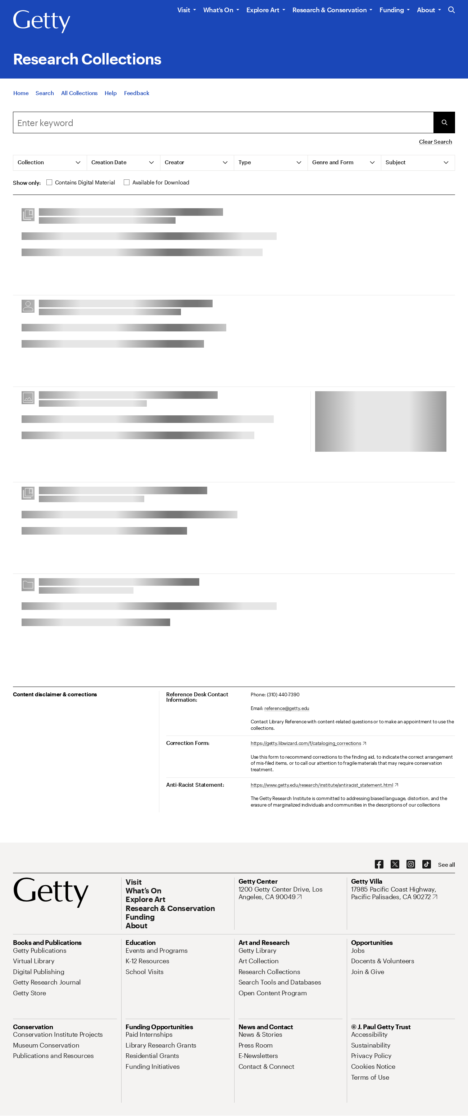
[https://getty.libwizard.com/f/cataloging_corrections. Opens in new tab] (308, 743)
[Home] (20, 93)
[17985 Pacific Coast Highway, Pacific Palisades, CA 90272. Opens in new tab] (403, 893)
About (426, 10)
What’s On (218, 10)
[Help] (111, 93)
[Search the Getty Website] (451, 10)
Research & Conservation (329, 10)
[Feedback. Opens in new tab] (136, 93)
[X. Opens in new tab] (395, 864)
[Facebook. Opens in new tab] (379, 864)
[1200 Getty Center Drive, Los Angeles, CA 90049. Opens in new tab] (290, 893)
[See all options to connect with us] (446, 864)
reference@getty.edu (287, 708)
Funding (392, 10)
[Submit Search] (444, 122)
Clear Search (435, 141)
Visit (183, 10)
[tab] (50, 162)
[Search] (45, 93)
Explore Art (263, 10)
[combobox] (223, 122)
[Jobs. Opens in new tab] (358, 950)
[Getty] (42, 22)
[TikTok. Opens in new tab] (426, 864)
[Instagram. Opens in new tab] (410, 864)
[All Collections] (79, 93)
